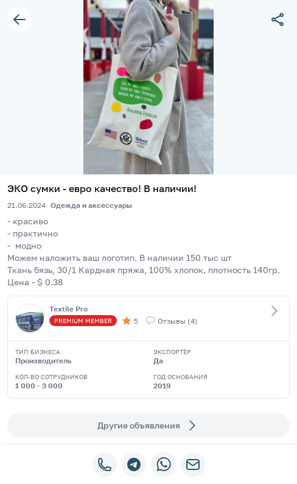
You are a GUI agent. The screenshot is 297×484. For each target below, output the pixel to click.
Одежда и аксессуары (91, 205)
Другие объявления (148, 425)
